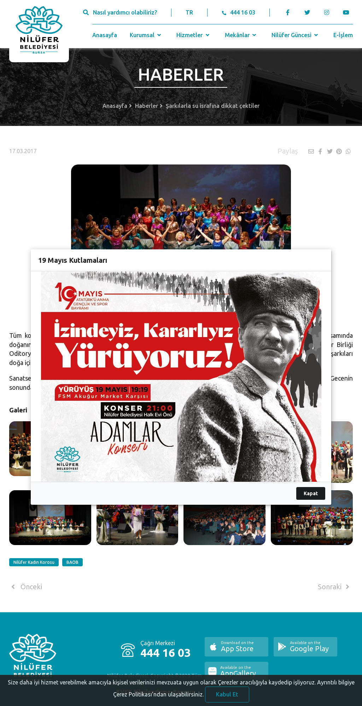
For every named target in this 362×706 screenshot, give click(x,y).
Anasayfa (104, 35)
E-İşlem (343, 35)
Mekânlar (241, 35)
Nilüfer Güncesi (296, 35)
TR (189, 12)
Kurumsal (146, 35)
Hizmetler (193, 35)
